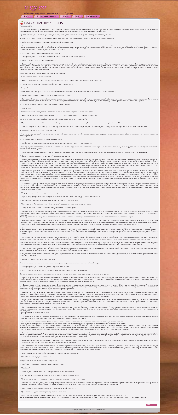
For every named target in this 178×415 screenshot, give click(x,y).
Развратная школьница (43, 22)
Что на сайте (91, 16)
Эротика (27, 16)
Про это (66, 16)
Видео (77, 16)
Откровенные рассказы (46, 16)
